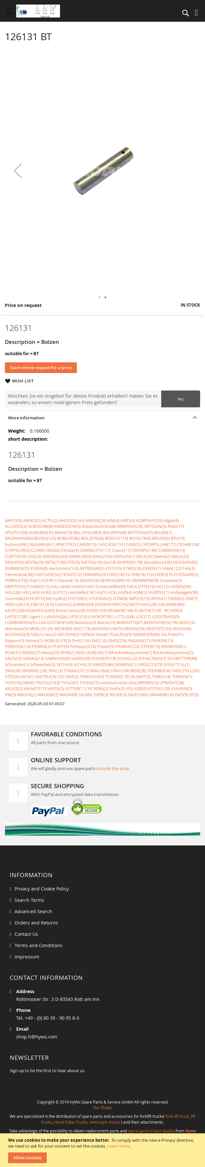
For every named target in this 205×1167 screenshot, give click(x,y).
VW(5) (10, 694)
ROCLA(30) (86, 652)
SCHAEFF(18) (103, 658)
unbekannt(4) (113, 682)
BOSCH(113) (116, 538)
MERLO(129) (41, 628)
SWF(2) (72, 676)
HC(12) (162, 586)
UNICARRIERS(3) (142, 682)
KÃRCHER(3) (169, 610)
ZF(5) (194, 694)
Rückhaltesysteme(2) (173, 652)
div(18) (109, 562)
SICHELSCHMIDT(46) (93, 664)
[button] (18, 170)
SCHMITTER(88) (182, 658)
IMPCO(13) (139, 598)
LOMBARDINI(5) (20, 622)
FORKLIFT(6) (17, 580)
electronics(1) (61, 568)
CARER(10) (87, 544)
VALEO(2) (13, 688)
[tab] (102, 418)
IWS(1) (11, 604)
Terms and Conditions (38, 945)
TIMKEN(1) (182, 676)
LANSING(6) (56, 616)
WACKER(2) (47, 694)
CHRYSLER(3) (17, 550)
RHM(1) (68, 652)
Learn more (118, 1146)
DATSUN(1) (124, 556)
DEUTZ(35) (70, 562)
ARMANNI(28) (129, 526)
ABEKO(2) (32, 520)
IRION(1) (159, 598)
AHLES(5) (68, 520)
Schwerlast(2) (42, 664)
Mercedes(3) (17, 628)
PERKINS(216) (18, 646)
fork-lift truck (177, 1116)
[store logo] (38, 11)
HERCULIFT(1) (54, 592)
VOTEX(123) (159, 688)
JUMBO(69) (83, 604)
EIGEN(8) (39, 568)
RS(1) (102, 652)
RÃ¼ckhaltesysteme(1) (130, 652)
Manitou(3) (85, 622)
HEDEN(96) (180, 586)
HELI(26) (13, 592)
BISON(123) (45, 538)
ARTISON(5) (155, 526)
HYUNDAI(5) (100, 598)
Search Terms (29, 900)
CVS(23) (34, 556)
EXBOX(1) (152, 568)
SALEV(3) (13, 658)
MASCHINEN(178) (161, 622)
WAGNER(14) (71, 694)
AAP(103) (13, 520)
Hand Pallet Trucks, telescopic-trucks (87, 1122)
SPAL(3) (55, 671)
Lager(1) (36, 616)
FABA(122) (171, 568)
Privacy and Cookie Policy (42, 889)
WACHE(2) (26, 694)
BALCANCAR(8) (87, 532)
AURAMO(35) (41, 532)
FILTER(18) (136, 574)
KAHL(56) (149, 604)
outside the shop (112, 768)
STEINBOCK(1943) (164, 671)
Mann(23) (106, 622)
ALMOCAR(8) (40, 526)
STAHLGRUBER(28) (128, 671)
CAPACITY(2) (64, 544)
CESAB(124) (188, 544)
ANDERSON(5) (67, 526)
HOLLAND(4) (119, 592)
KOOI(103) (96, 610)
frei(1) (35, 580)
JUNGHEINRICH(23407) (117, 604)
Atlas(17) (175, 526)
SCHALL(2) (127, 658)
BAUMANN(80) (19, 538)
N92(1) (36, 634)
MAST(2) (187, 622)
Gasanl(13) (68, 580)
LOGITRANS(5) (166, 616)
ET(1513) (114, 568)
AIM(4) (113, 520)
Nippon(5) (14, 640)
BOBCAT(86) (68, 538)
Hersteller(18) (81, 592)
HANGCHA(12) (85, 586)
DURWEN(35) (17, 568)
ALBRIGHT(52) (149, 520)
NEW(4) (87, 634)
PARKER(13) (162, 640)
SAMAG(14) (33, 658)
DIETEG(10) (91, 562)
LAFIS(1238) (16, 616)
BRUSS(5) (161, 538)
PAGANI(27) (139, 640)
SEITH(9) (64, 664)
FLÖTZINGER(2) (184, 574)
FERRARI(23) (94, 574)
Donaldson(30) (158, 562)
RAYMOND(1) (174, 646)
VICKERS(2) (97, 688)
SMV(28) (13, 671)
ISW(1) (191, 598)
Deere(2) (162, 556)
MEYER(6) (63, 628)
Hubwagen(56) (184, 592)
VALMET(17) (34, 688)
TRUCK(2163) (47, 682)
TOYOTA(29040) (19, 682)
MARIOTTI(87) (129, 622)
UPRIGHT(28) (171, 682)
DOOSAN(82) (185, 562)
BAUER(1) (163, 532)
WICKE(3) (118, 694)
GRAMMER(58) (145, 580)
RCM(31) (13, 652)
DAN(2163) (102, 556)
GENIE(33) (89, 580)
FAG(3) (188, 568)
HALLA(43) (60, 586)
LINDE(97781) (101, 616)
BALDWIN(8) (115, 532)
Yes (180, 399)
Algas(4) (171, 520)
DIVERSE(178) (130, 562)
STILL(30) (190, 671)
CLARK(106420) (45, 550)
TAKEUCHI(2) (92, 676)
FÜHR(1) (49, 580)
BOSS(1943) (140, 538)
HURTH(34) (40, 598)
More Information (26, 418)
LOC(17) (143, 616)
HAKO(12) (39, 586)
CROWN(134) (144, 550)
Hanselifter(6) (113, 586)
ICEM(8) (120, 598)
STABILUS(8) (98, 671)
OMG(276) (117, 640)
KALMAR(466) (172, 604)
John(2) (65, 604)
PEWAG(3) (41, 646)
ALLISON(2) (16, 526)
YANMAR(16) (162, 694)
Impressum (27, 957)
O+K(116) (80, 640)
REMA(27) (31, 652)
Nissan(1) (34, 640)
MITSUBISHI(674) (129, 628)
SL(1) (185, 664)
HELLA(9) (31, 592)
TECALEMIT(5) (137, 676)
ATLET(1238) (16, 532)
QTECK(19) (150, 646)
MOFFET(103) (159, 628)
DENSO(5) (14, 562)
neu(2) (50, 634)
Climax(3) (69, 550)
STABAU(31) (75, 671)
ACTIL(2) (50, 520)
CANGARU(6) (39, 544)
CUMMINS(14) (171, 550)
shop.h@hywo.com (36, 1037)
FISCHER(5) (157, 574)
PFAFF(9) (60, 646)
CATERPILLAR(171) (158, 544)
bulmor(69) (15, 544)
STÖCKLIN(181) (19, 676)
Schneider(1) (17, 664)
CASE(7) (133, 544)
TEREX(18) (161, 676)
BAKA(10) (63, 532)
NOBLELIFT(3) (57, 640)
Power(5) (105, 646)
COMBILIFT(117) (95, 550)
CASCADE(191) (111, 544)
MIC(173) (81, 628)
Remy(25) (51, 652)
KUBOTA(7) (144, 610)
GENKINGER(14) (115, 580)
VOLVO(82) (136, 688)
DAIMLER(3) (80, 556)
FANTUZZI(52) (47, 574)
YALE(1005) (138, 694)
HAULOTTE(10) (141, 586)
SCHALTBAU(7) (152, 658)
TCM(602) (114, 676)
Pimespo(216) (83, 646)
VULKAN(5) (181, 688)
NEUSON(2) (68, 634)
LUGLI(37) (46, 622)
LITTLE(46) (125, 616)
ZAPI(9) (181, 694)
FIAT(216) (116, 574)
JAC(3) (23, 604)
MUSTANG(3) (17, 634)
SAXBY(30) (80, 658)
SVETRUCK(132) (50, 676)
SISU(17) (171, 664)
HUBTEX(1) (158, 592)
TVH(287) (69, 682)
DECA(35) (144, 556)
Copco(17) (121, 550)
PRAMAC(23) (127, 646)
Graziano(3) (171, 580)
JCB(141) (38, 604)
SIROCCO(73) (150, 664)
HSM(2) (140, 592)
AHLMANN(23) (92, 520)
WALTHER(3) (96, 694)
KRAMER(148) (120, 610)
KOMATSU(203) (40, 610)
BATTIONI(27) (140, 532)
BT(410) (178, 538)
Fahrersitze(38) (19, 574)
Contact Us (26, 934)
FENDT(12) (72, 574)
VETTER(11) (75, 688)
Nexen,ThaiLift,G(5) (114, 634)
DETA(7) (52, 562)
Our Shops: (103, 1107)
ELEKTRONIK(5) (90, 568)
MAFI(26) (65, 622)
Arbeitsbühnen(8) (98, 526)
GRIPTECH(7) (17, 586)
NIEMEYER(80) (146, 634)
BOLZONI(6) (92, 538)
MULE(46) (182, 628)
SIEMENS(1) (125, 664)
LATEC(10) (77, 616)
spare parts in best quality (151, 1130)
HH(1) (100, 592)
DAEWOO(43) (55, 556)
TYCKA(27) (89, 682)
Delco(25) (180, 556)
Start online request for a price (41, 367)
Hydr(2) (59, 598)
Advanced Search (33, 911)
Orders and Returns (36, 923)
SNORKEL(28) (34, 671)
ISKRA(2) (176, 598)
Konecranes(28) (71, 610)
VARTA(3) (55, 688)
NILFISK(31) (172, 634)
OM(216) (98, 640)
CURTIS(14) (15, 556)
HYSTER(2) (78, 598)
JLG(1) (52, 604)
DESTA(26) (34, 562)
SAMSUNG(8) (57, 658)
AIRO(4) (127, 520)
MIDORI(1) (101, 628)
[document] (103, 1150)
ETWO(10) (132, 568)
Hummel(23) (17, 598)
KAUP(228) (15, 610)
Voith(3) (117, 688)
